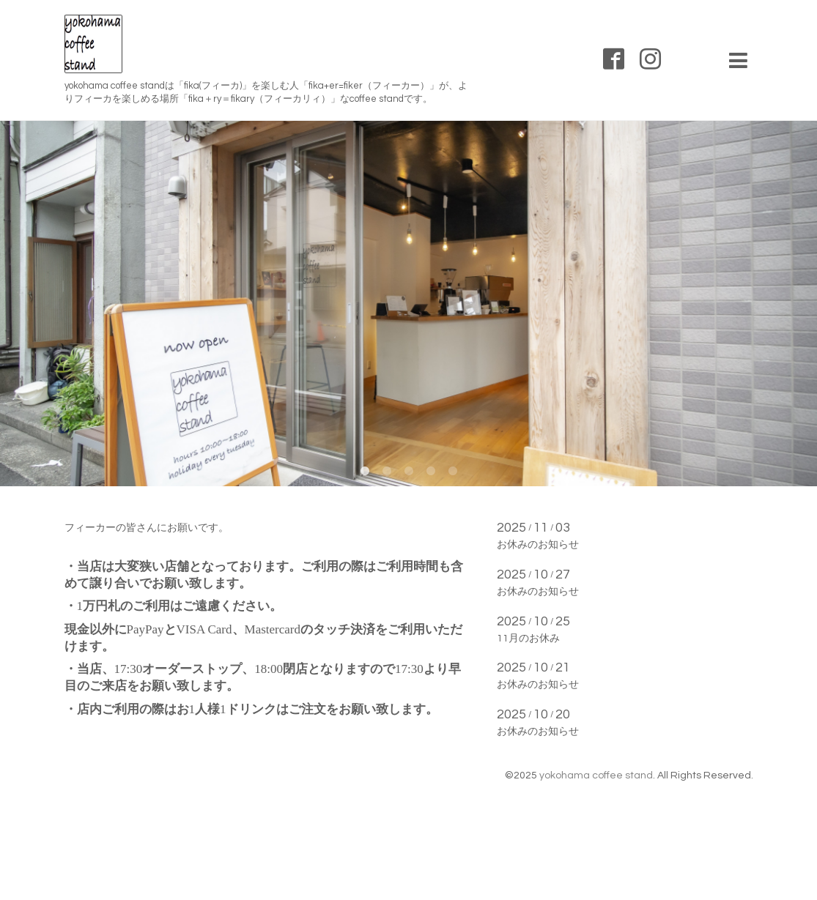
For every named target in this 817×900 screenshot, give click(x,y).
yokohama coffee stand (596, 775)
